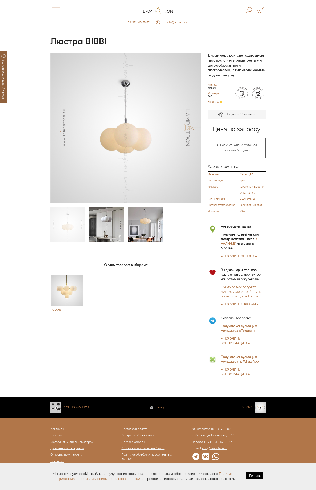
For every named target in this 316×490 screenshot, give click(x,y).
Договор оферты (133, 442)
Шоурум (56, 435)
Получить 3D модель (236, 114)
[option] (125, 128)
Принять (255, 475)
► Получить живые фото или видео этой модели (236, 147)
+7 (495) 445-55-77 (138, 22)
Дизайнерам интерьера (67, 448)
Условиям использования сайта (117, 479)
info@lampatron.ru (178, 22)
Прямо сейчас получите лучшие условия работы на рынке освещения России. (241, 291)
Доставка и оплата (134, 429)
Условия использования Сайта (142, 448)
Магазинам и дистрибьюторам (72, 442)
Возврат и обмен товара (138, 435)
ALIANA (247, 407)
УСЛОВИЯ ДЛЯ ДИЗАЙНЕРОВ (3, 76)
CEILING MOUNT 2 (76, 407)
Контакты (57, 429)
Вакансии (57, 461)
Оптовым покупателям (66, 454)
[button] (58, 127)
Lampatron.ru (205, 429)
